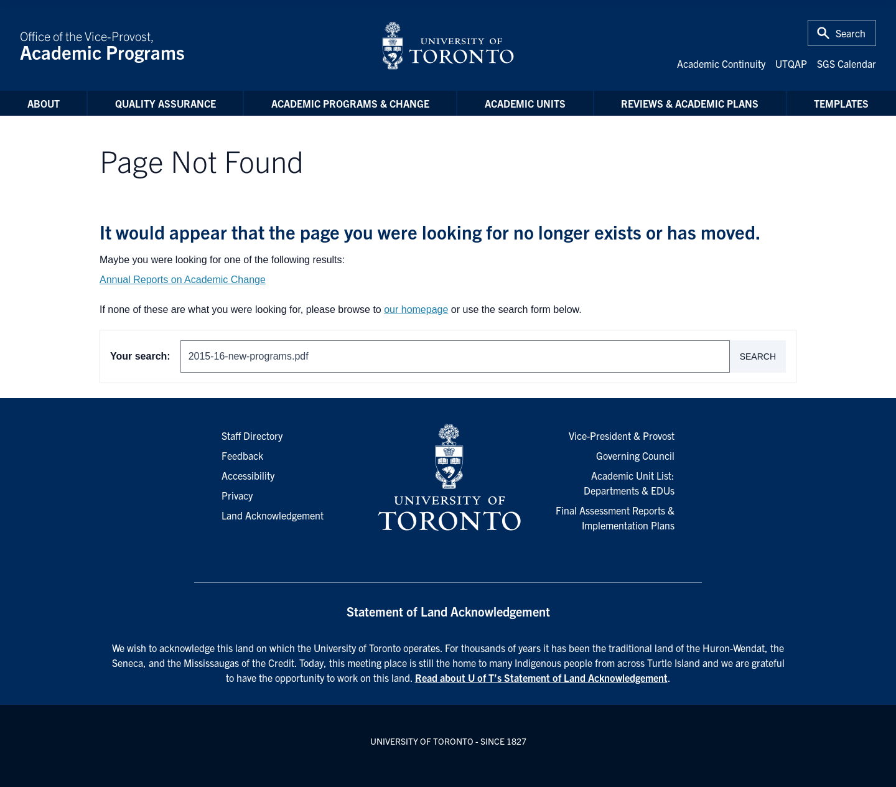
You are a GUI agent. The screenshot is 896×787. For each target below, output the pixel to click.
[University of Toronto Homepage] (448, 478)
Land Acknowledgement (273, 515)
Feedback (242, 455)
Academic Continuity (721, 63)
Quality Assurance (165, 103)
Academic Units (525, 103)
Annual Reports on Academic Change (183, 279)
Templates (841, 103)
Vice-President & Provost (621, 435)
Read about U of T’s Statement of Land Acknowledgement (541, 677)
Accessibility (248, 475)
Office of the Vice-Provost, (193, 45)
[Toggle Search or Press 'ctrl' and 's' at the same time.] (842, 33)
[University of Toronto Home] (448, 45)
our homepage (416, 309)
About (43, 103)
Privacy (237, 495)
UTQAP (791, 63)
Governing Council (635, 455)
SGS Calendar (846, 63)
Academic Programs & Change (350, 103)
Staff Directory (252, 435)
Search (758, 356)
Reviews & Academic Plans (689, 103)
